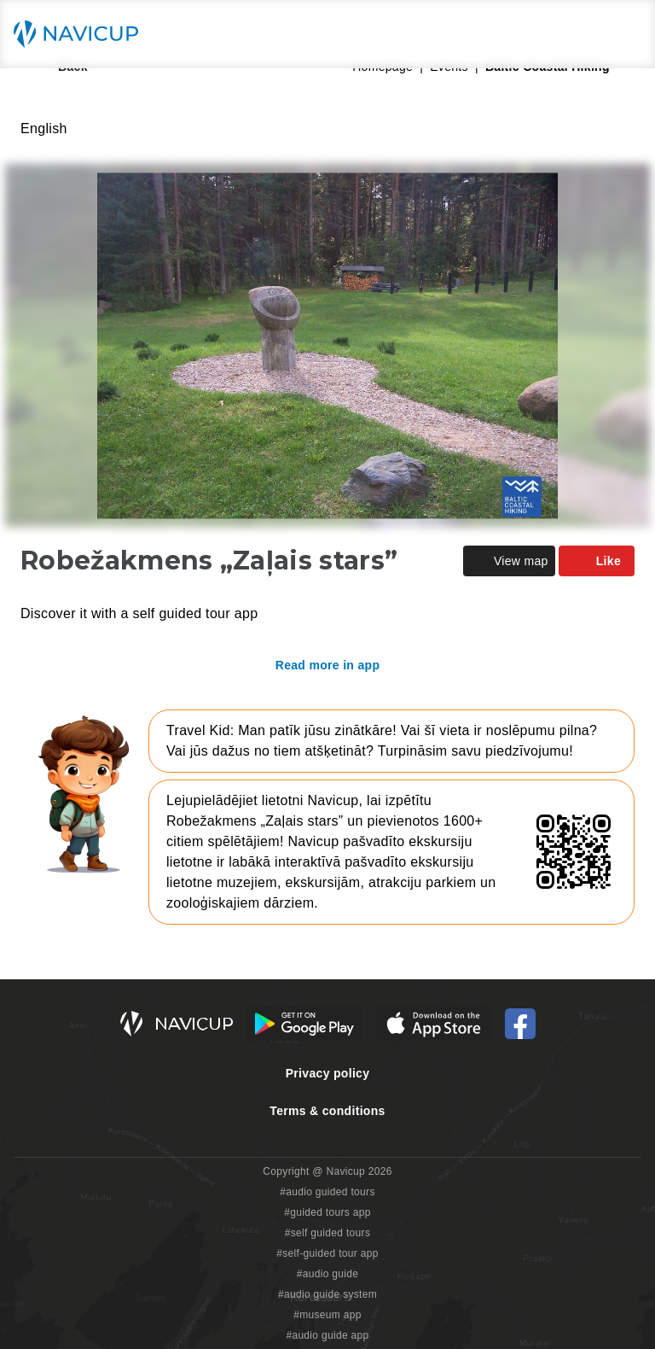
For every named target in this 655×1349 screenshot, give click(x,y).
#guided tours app (327, 1212)
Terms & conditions (327, 1111)
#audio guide (328, 1274)
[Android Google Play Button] (304, 1024)
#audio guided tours (327, 1192)
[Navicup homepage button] (82, 34)
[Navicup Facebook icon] (520, 1023)
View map (509, 560)
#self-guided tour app (327, 1253)
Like (596, 560)
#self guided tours (328, 1233)
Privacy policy (328, 1073)
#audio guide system (327, 1294)
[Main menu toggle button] (624, 34)
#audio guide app (327, 1335)
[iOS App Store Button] (433, 1024)
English (43, 128)
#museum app (327, 1315)
